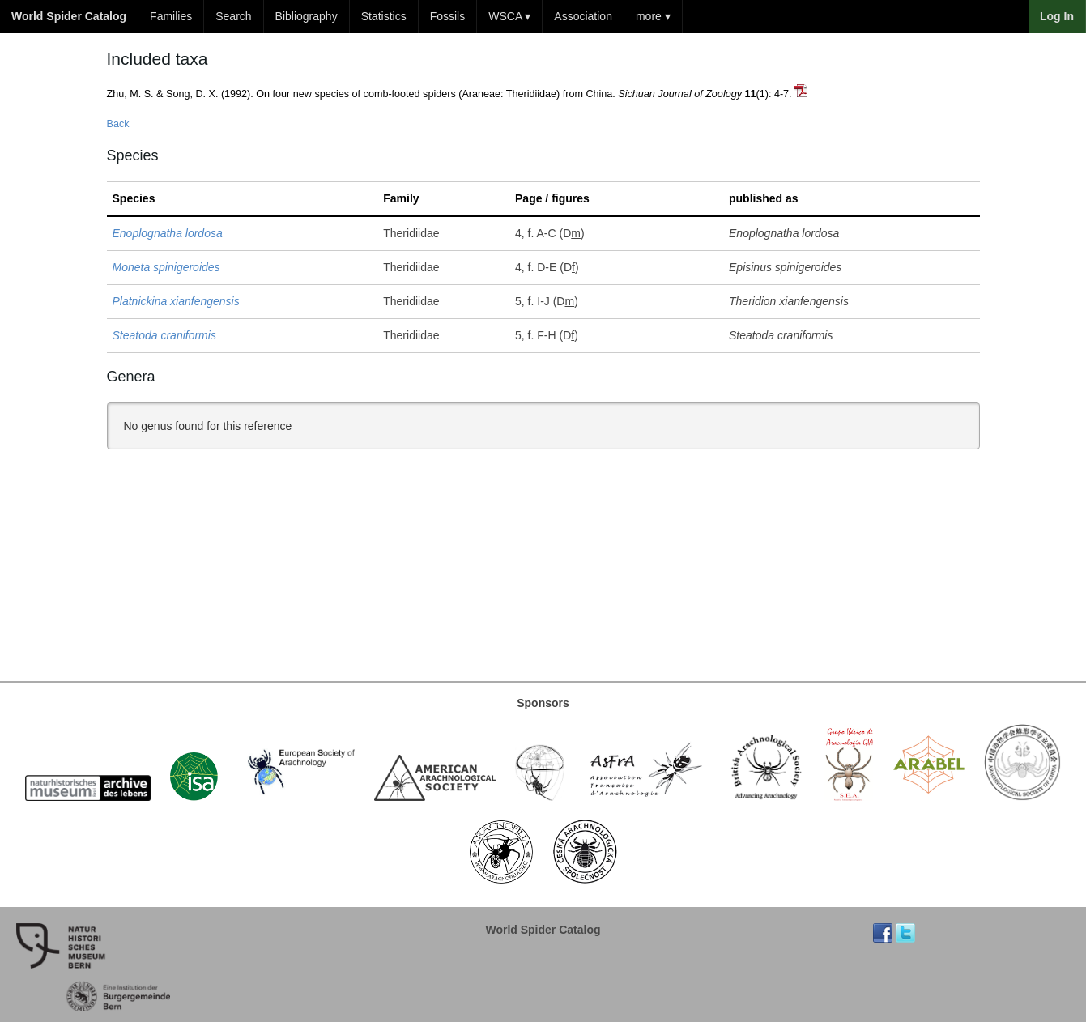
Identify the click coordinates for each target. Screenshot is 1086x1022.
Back (118, 124)
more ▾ (653, 16)
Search (233, 16)
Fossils (448, 16)
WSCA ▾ (509, 16)
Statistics (384, 16)
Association (583, 16)
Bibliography (306, 16)
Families (171, 16)
